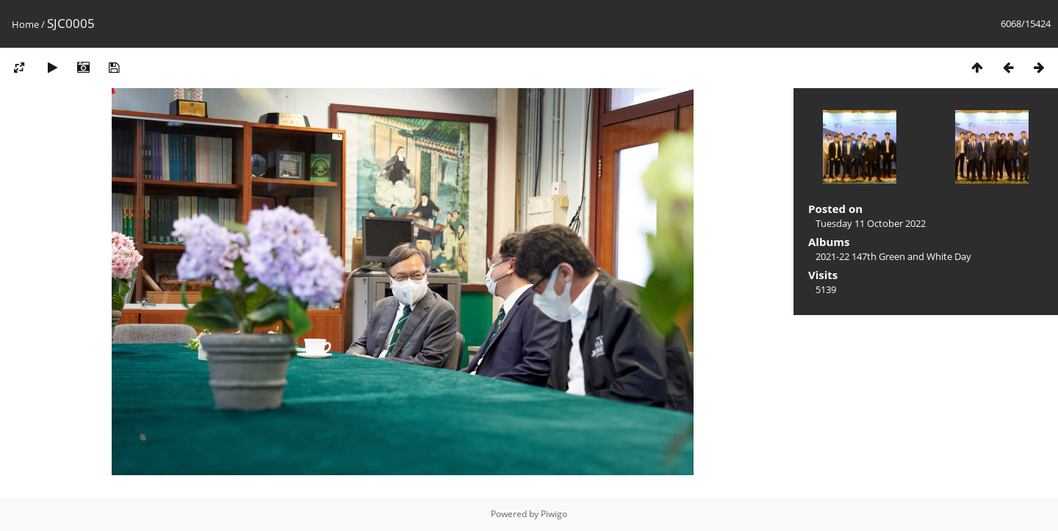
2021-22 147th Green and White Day (893, 256)
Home (25, 24)
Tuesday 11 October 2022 (871, 223)
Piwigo (554, 513)
